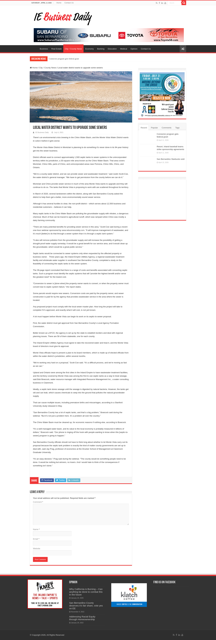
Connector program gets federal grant (64, 59)
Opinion (133, 49)
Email (36, 539)
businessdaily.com (76, 230)
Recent (144, 128)
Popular (154, 128)
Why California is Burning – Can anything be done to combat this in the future (86, 592)
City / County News (73, 49)
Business (44, 49)
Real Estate (56, 49)
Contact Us (68, 3)
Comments (166, 128)
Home (58, 3)
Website (36, 548)
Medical (123, 49)
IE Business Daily (42, 132)
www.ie (65, 230)
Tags (177, 128)
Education (112, 49)
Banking (100, 49)
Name (36, 529)
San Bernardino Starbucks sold (170, 159)
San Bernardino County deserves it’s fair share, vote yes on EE (86, 605)
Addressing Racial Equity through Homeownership (82, 618)
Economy (89, 49)
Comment (38, 502)
